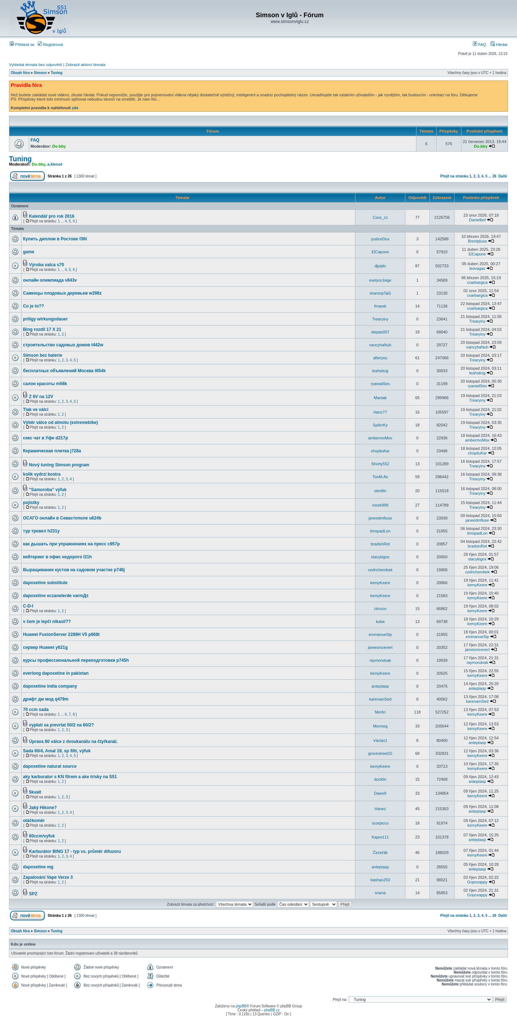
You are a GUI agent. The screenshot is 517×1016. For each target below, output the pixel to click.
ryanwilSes (380, 384)
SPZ (33, 893)
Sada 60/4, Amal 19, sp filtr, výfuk (56, 750)
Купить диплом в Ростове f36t (55, 238)
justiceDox (380, 239)
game (28, 251)
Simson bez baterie (42, 355)
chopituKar (380, 451)
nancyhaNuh (380, 345)
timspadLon (380, 531)
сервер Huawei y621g (45, 647)
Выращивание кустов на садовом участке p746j (74, 569)
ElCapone (380, 252)
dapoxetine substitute (45, 582)
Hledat (498, 44)
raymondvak (380, 660)
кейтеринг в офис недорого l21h (57, 556)
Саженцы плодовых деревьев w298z (62, 293)
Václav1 (380, 740)
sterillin (380, 491)
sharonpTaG (380, 293)
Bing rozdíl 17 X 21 (42, 329)
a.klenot (54, 164)
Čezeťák (380, 852)
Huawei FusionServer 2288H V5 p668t (61, 634)
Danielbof (477, 220)
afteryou (380, 358)
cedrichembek (380, 570)
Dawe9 (380, 793)
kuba (380, 621)
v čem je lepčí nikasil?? (47, 621)
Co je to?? (33, 306)
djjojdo (380, 266)
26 (494, 176)
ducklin (380, 779)
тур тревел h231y (41, 531)
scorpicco (380, 823)
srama (380, 893)
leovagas (477, 268)
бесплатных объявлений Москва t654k (64, 370)
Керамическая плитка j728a (52, 450)
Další (502, 176)
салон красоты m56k (45, 383)
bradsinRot (380, 544)
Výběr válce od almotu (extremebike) (60, 422)
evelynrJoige (380, 280)
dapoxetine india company (50, 686)
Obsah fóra (20, 73)
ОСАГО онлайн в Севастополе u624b (62, 518)
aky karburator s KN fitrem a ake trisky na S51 (70, 776)
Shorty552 (380, 464)
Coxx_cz (380, 217)
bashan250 (380, 880)
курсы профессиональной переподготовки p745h (76, 660)
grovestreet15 (380, 753)
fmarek (380, 306)
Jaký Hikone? (43, 807)
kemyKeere (380, 583)
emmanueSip (380, 634)
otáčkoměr (34, 820)
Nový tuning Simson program (59, 464)
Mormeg (380, 726)
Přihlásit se (22, 44)
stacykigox (380, 557)
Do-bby (59, 146)
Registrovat (50, 44)
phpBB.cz (272, 1010)
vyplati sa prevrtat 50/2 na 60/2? (61, 725)
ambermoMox (380, 438)
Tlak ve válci (35, 409)
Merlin (380, 712)
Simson (40, 73)
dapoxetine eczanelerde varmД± (56, 595)
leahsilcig (380, 371)
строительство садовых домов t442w (63, 344)
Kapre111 (380, 837)
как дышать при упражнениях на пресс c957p (71, 543)
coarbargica (477, 282)
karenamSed (380, 699)
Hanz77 (380, 412)
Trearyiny (380, 319)
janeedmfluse (380, 518)
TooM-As (380, 477)
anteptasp (380, 686)
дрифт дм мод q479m (46, 699)
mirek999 (380, 505)
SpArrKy (380, 425)
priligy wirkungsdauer (45, 319)
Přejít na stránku (454, 176)
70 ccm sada (35, 709)
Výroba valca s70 (46, 264)
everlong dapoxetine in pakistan (56, 673)
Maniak (380, 398)
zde (75, 108)
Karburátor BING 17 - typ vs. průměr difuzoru (75, 851)
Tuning (56, 73)
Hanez (380, 809)
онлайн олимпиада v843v (50, 280)
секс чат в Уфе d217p (45, 437)
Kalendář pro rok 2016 (51, 216)
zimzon (380, 608)
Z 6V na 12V (41, 396)
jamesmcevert (380, 647)
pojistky (31, 502)
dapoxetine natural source (49, 766)
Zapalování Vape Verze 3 (48, 877)
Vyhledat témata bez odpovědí (35, 65)
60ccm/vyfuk (42, 836)
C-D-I (28, 606)
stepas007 (380, 332)
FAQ (479, 44)
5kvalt (35, 792)
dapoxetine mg (38, 866)
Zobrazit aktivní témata (85, 65)
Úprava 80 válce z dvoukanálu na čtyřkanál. (73, 741)
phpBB (241, 1006)
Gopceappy (477, 882)
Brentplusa (477, 241)
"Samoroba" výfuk (48, 489)
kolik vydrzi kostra (42, 474)
